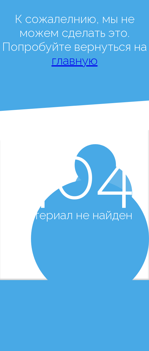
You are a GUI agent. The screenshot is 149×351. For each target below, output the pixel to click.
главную (75, 60)
